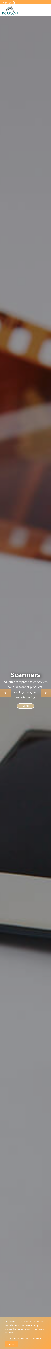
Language (6, 2)
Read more (26, 706)
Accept (12, 1344)
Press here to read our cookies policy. (25, 1338)
